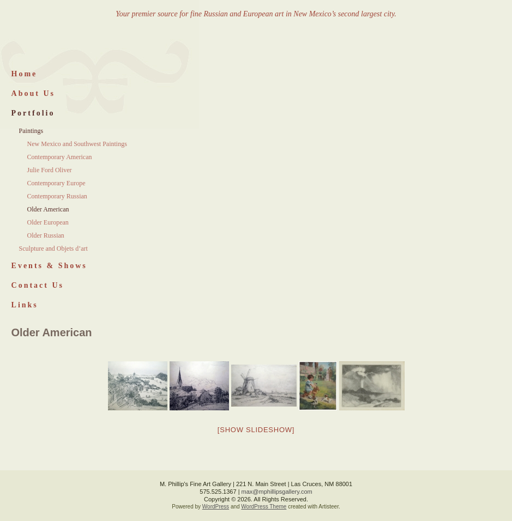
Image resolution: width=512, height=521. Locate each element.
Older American (48, 209)
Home (24, 74)
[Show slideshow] (256, 430)
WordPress (215, 507)
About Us (33, 93)
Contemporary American (59, 157)
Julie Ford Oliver (49, 170)
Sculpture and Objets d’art (53, 248)
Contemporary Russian (57, 196)
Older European (48, 222)
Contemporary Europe (56, 183)
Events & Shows (49, 266)
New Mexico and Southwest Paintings (77, 144)
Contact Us (37, 285)
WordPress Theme (263, 507)
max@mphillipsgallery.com (277, 491)
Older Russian (45, 235)
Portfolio (33, 113)
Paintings (31, 131)
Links (24, 305)
